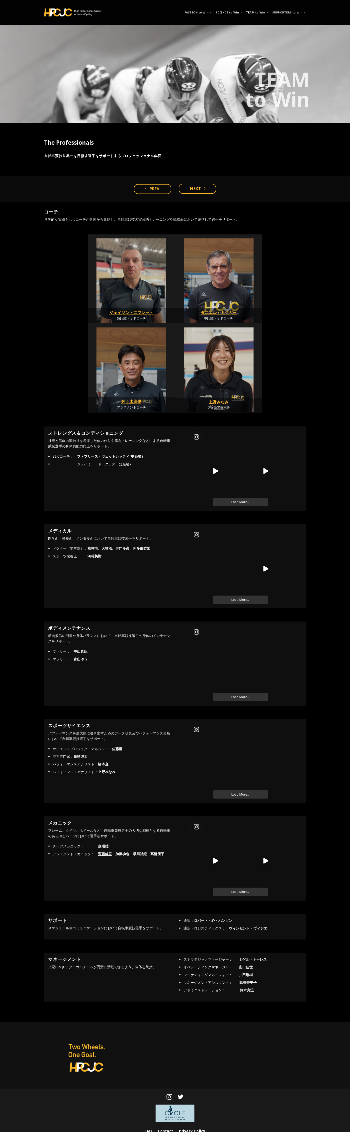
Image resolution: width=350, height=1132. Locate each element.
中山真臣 (81, 651)
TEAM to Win (257, 12)
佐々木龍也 (131, 401)
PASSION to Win (198, 12)
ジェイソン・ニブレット (131, 312)
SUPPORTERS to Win (289, 12)
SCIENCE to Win (229, 12)
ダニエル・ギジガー (219, 312)
